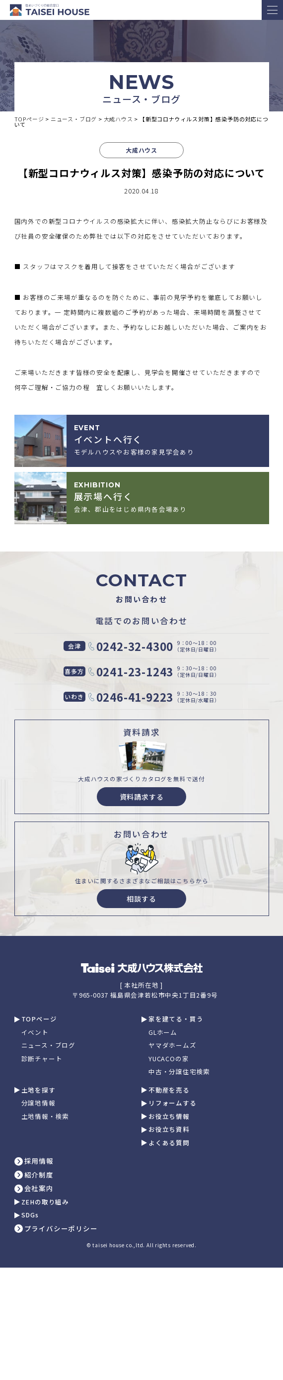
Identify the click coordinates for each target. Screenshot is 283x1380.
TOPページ (39, 1019)
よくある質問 (169, 1143)
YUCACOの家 (168, 1059)
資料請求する (142, 797)
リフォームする (172, 1103)
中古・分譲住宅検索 (179, 1072)
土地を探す (38, 1090)
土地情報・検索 (45, 1116)
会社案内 (39, 1188)
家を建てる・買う (175, 1019)
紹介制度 (39, 1175)
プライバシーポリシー (61, 1228)
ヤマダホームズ (172, 1045)
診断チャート (42, 1059)
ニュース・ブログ (48, 1045)
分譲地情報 (38, 1103)
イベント (35, 1032)
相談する (141, 899)
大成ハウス (141, 150)
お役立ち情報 (169, 1116)
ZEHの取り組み (45, 1202)
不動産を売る (169, 1090)
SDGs (30, 1215)
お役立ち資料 (169, 1129)
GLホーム (162, 1032)
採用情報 (39, 1161)
